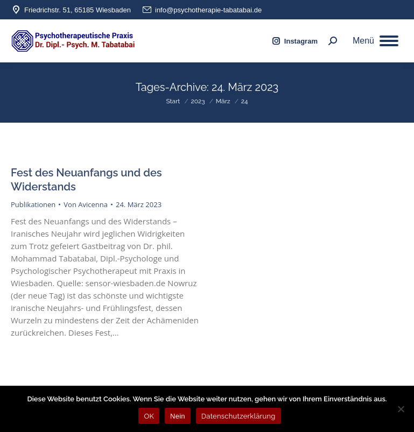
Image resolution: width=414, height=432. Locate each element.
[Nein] (400, 408)
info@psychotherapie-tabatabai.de (202, 10)
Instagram (294, 41)
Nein (177, 416)
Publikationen (33, 204)
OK (149, 416)
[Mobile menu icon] (375, 41)
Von (86, 204)
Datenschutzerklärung (238, 416)
